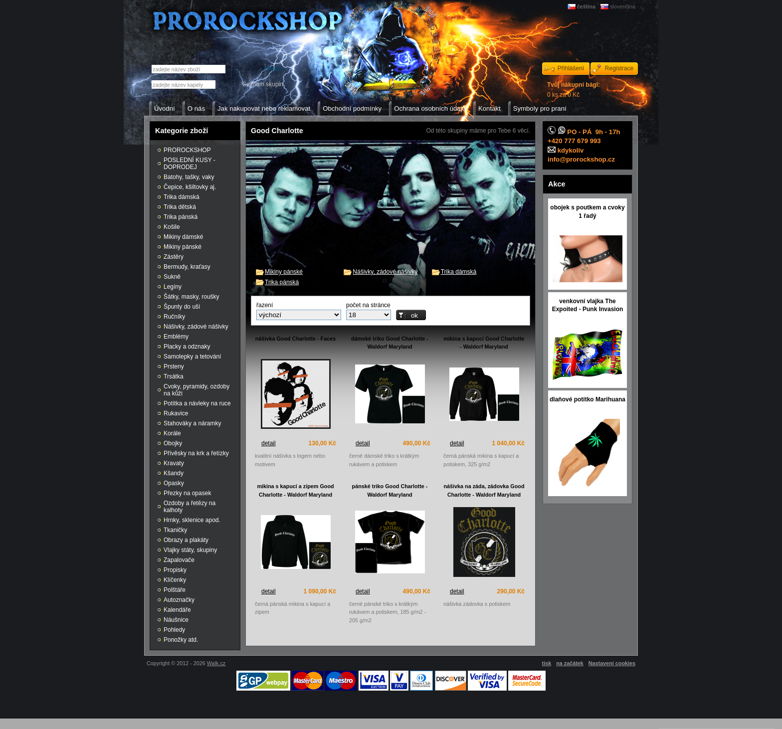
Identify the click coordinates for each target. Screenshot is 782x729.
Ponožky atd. (181, 639)
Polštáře (175, 589)
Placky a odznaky (187, 346)
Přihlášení (571, 68)
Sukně (172, 276)
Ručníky (174, 316)
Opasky (174, 483)
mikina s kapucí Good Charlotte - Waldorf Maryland (484, 343)
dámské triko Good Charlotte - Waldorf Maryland (389, 343)
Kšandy (174, 473)
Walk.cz (216, 663)
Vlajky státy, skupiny (190, 550)
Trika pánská (282, 282)
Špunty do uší (182, 306)
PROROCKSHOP (187, 150)
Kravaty (174, 463)
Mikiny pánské (284, 271)
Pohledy (174, 629)
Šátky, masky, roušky (191, 296)
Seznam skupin (262, 84)
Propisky (175, 569)
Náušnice (176, 619)
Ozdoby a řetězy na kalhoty (189, 507)
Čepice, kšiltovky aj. (190, 186)
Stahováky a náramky (192, 423)
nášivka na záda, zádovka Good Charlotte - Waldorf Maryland (483, 490)
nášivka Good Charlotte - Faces (295, 339)
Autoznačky (179, 599)
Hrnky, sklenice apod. (192, 520)
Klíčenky (175, 579)
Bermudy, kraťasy (187, 266)
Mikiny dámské (183, 236)
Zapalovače (179, 559)
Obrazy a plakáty (186, 540)
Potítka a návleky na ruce (197, 403)
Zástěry (174, 256)
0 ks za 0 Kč (573, 89)
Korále (172, 433)
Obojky (173, 443)
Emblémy (176, 336)
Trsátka (174, 376)
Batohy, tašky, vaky (189, 177)
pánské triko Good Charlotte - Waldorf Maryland (390, 490)
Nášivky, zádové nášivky (385, 271)
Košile (172, 226)
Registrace (619, 68)
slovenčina (622, 6)
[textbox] (183, 84)
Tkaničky (175, 530)
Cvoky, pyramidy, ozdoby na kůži (196, 390)
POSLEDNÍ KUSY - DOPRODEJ (189, 164)
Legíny (173, 286)
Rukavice (176, 413)
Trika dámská (459, 271)
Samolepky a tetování (192, 356)
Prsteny (174, 366)
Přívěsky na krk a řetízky (196, 453)
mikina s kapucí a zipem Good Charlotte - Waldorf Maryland (295, 490)
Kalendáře (177, 609)
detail (268, 443)
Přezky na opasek (187, 493)
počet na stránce (368, 305)
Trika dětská (180, 206)
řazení (264, 305)
